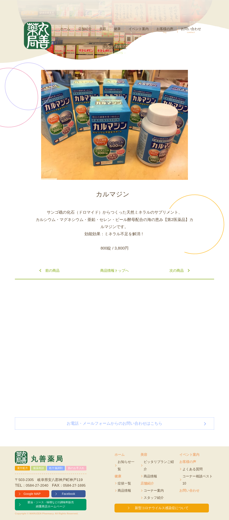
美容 (144, 454)
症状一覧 (124, 483)
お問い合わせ (189, 490)
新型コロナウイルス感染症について (162, 508)
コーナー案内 (154, 490)
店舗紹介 (147, 483)
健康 (117, 476)
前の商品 (52, 270)
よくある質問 (192, 469)
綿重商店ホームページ (50, 504)
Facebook (68, 493)
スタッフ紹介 (154, 497)
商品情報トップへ (114, 270)
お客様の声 (187, 462)
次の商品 (176, 270)
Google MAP (32, 493)
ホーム (119, 454)
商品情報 (124, 490)
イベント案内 (189, 454)
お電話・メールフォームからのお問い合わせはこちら (114, 423)
